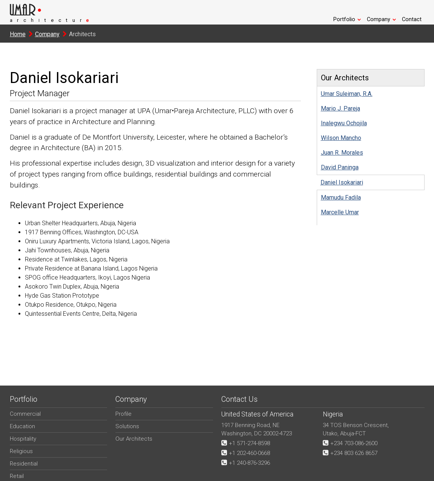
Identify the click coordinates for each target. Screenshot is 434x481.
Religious (21, 451)
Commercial (25, 413)
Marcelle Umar (340, 212)
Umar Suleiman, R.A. (347, 93)
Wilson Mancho (341, 137)
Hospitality (23, 438)
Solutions (127, 426)
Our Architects (133, 438)
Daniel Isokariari (342, 182)
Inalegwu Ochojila (344, 123)
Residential (24, 463)
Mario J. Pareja (340, 108)
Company (381, 19)
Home (18, 34)
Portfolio (347, 19)
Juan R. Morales (342, 152)
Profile (123, 413)
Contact (412, 19)
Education (22, 426)
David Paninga (340, 167)
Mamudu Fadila (341, 197)
